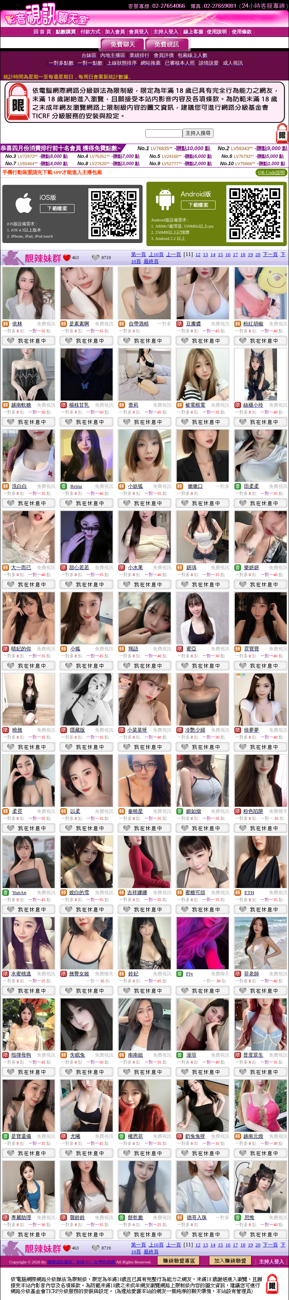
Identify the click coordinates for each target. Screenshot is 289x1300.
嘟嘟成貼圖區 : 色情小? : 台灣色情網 (81, 1262)
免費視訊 (46, 324)
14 (213, 254)
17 (235, 254)
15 (220, 254)
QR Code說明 (271, 172)
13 (205, 254)
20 (258, 254)
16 (228, 254)
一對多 (164, 324)
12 (198, 254)
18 (243, 254)
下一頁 (270, 254)
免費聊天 (278, 811)
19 (250, 254)
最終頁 (151, 261)
